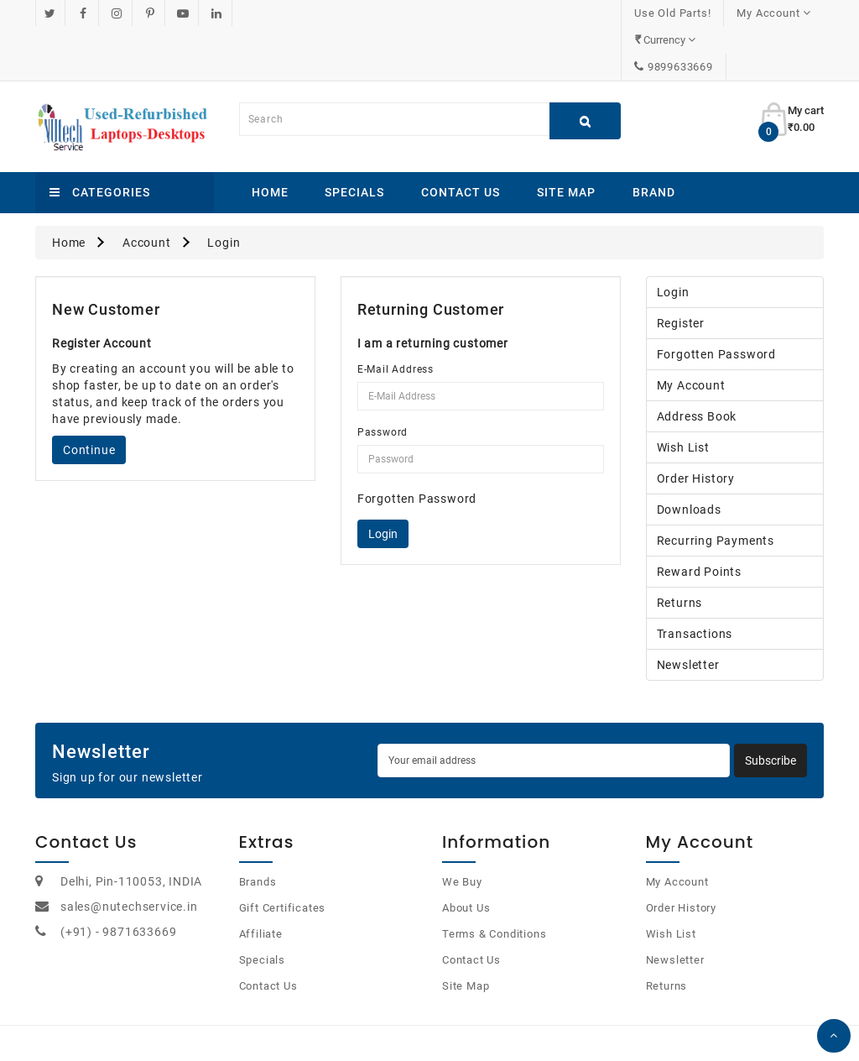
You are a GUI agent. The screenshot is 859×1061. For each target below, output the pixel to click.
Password (382, 378)
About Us (466, 854)
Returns (680, 549)
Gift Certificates (282, 854)
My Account (691, 331)
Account (146, 189)
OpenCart (410, 1027)
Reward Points (699, 518)
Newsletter (688, 611)
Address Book (697, 362)
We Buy (462, 828)
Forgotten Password (416, 445)
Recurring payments (715, 487)
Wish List (683, 393)
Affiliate (261, 880)
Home (270, 138)
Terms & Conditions (494, 880)
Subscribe (770, 706)
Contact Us (460, 138)
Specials (354, 138)
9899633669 (777, 13)
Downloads (689, 456)
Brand (654, 138)
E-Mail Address (395, 315)
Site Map (566, 138)
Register (681, 269)
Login (223, 189)
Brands (258, 828)
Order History (696, 424)
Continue (89, 396)
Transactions (695, 580)
